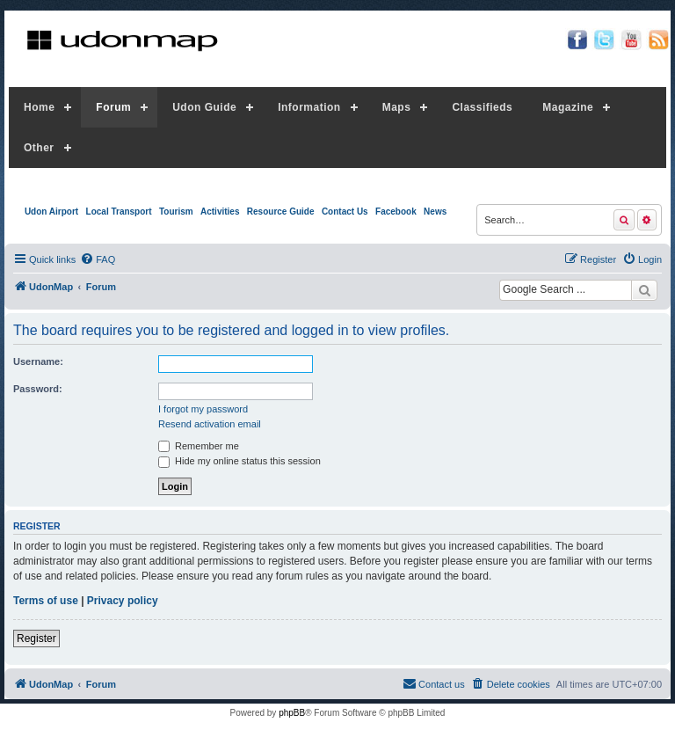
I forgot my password (203, 409)
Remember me (198, 446)
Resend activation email (209, 424)
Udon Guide (204, 107)
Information (309, 107)
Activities (219, 211)
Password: (37, 388)
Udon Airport (51, 211)
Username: (38, 361)
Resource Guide (281, 211)
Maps (396, 107)
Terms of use (45, 601)
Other (39, 148)
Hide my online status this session (239, 461)
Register (36, 638)
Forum (113, 107)
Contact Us (345, 211)
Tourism (176, 211)
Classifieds (482, 107)
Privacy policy (122, 601)
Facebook (396, 211)
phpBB (292, 713)
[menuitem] (97, 259)
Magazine (567, 107)
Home (39, 107)
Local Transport (119, 211)
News (435, 211)
